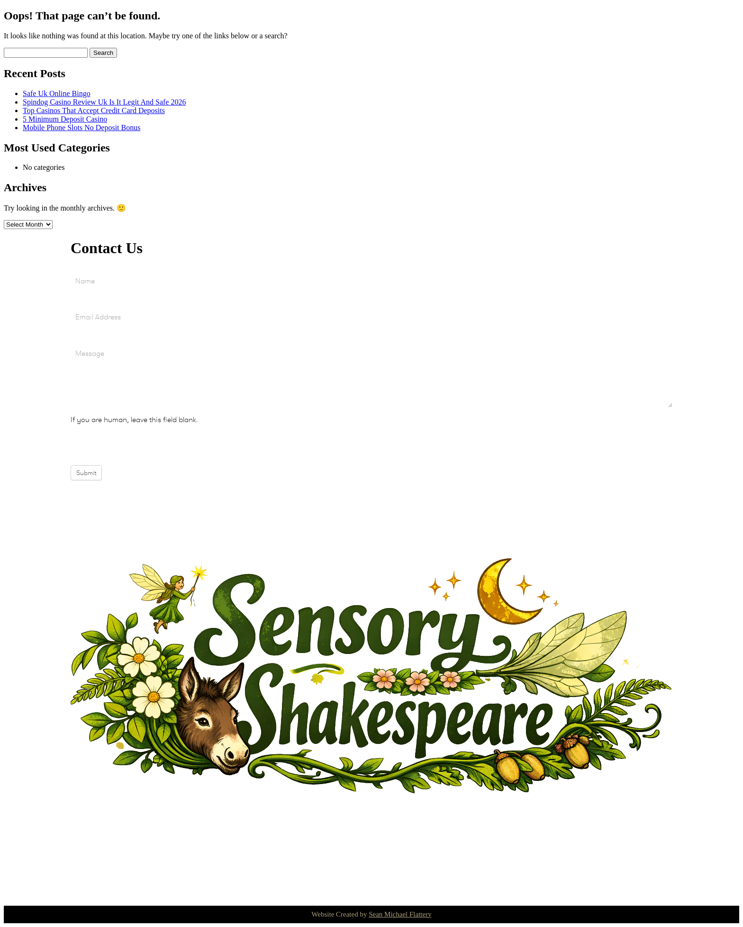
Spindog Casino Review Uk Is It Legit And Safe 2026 (104, 102)
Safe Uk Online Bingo (57, 93)
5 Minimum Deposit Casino (65, 119)
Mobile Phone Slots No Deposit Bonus (81, 128)
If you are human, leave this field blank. (134, 419)
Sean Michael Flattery (400, 914)
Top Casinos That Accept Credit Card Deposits (94, 110)
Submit (86, 472)
